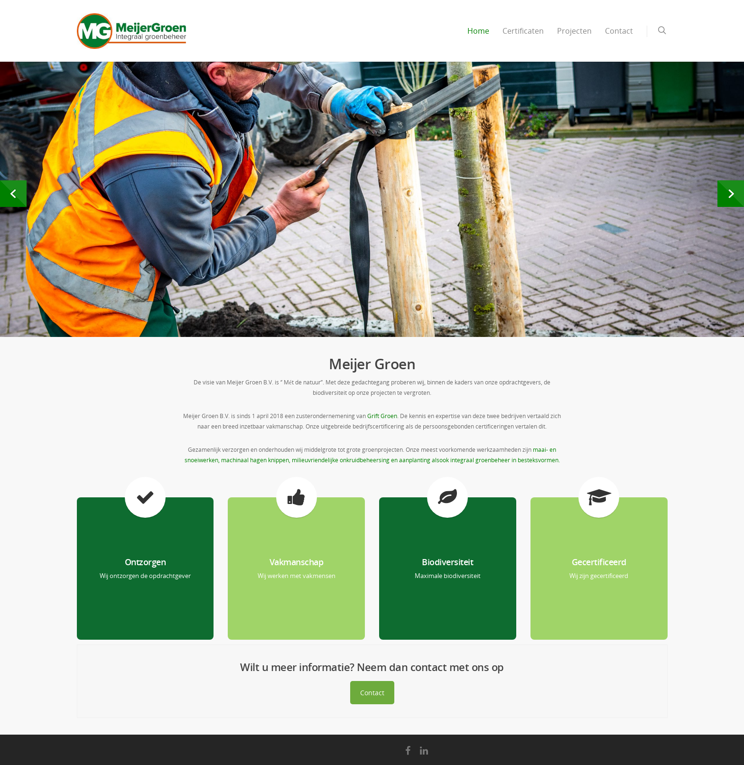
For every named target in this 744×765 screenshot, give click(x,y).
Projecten (574, 31)
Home (478, 31)
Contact (619, 31)
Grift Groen (382, 416)
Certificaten (523, 31)
